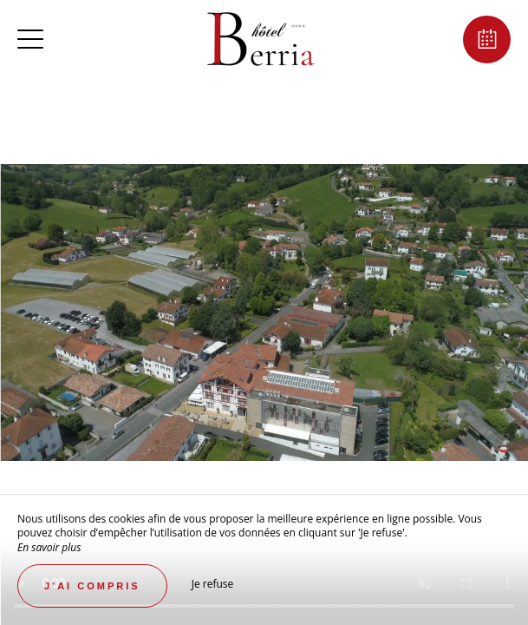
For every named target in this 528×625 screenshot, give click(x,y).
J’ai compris (92, 586)
